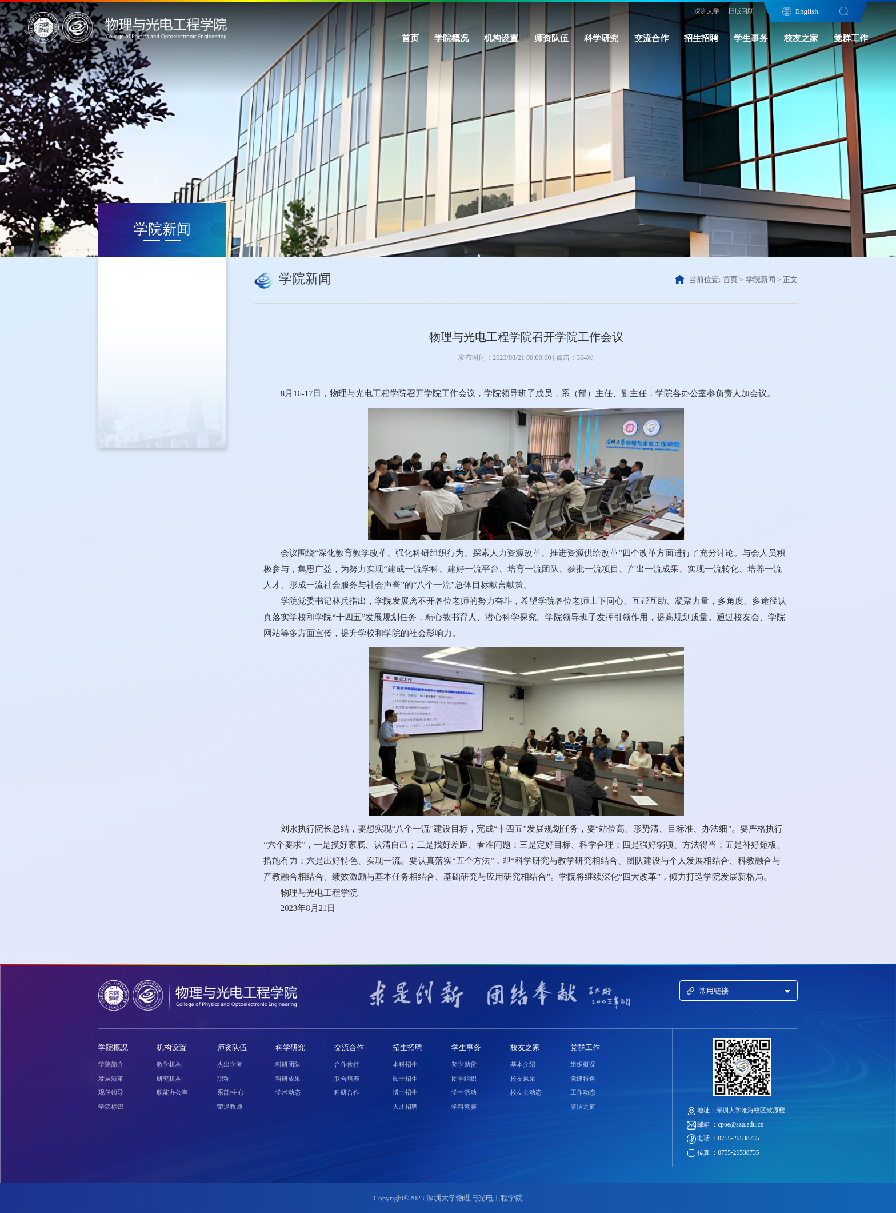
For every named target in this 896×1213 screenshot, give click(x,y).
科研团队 (288, 1064)
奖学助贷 (464, 1064)
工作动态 (582, 1092)
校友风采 (522, 1078)
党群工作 (851, 38)
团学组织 (464, 1078)
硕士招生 (405, 1078)
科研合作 (346, 1092)
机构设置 (501, 38)
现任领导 (110, 1092)
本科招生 (405, 1064)
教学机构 (169, 1064)
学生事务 (751, 38)
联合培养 (346, 1078)
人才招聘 (405, 1106)
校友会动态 (526, 1092)
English (806, 11)
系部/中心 (230, 1092)
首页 (410, 38)
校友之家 (801, 38)
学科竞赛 (464, 1106)
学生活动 (464, 1092)
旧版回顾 (741, 10)
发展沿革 (110, 1078)
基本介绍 (522, 1064)
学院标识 (110, 1106)
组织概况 (582, 1064)
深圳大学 (706, 10)
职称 (223, 1078)
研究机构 (169, 1078)
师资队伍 (551, 38)
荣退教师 (229, 1106)
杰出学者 (229, 1064)
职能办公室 (172, 1092)
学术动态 (288, 1092)
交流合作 (651, 38)
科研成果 (288, 1078)
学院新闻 (760, 279)
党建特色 (582, 1078)
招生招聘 (701, 38)
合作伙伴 (346, 1064)
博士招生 (405, 1092)
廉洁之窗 (582, 1106)
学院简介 (110, 1064)
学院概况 (451, 38)
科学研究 (601, 38)
